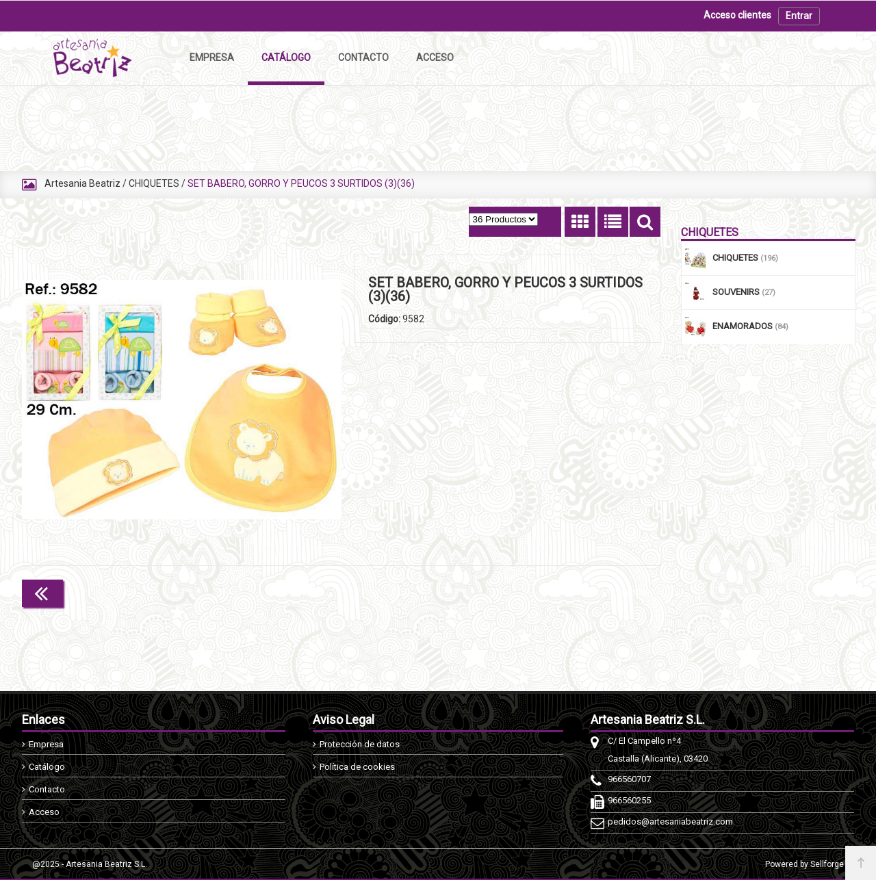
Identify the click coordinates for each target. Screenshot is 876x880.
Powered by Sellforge (804, 864)
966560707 (629, 779)
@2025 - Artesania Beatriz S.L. (89, 864)
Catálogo (47, 767)
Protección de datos (360, 744)
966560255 (629, 800)
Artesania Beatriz (82, 183)
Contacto (47, 789)
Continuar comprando (599, 591)
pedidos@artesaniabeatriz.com (670, 821)
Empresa (46, 744)
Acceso (44, 812)
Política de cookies (357, 767)
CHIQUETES (154, 183)
